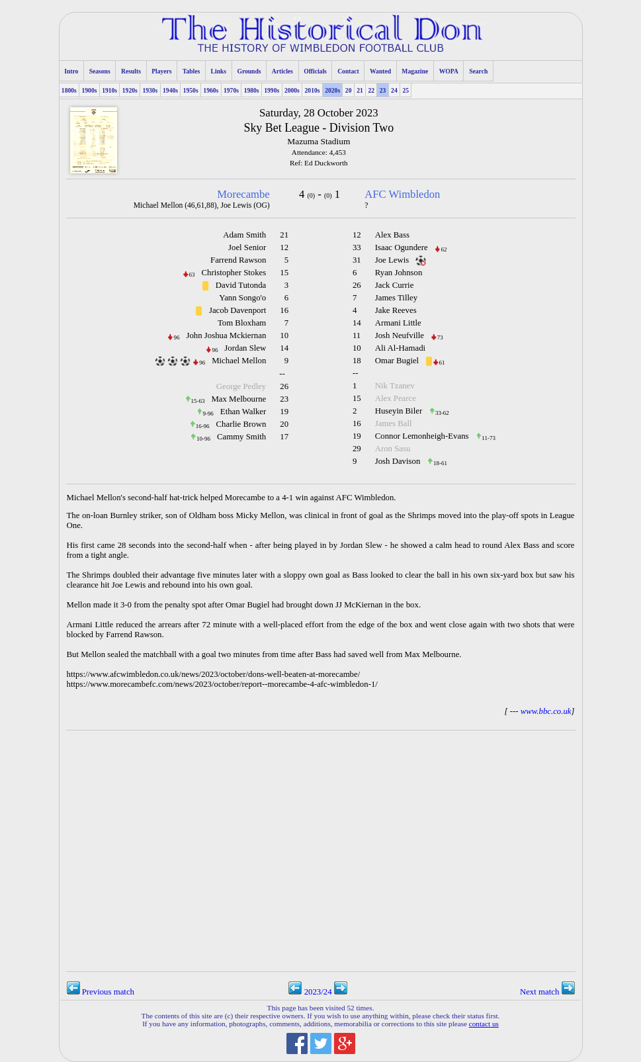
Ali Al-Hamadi (400, 348)
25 (405, 90)
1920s (130, 90)
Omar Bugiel (397, 360)
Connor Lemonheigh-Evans (422, 436)
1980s (251, 90)
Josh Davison (398, 461)
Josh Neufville (399, 335)
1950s (190, 90)
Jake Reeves (396, 310)
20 (348, 90)
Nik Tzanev (395, 385)
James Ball (393, 423)
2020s (332, 90)
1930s (149, 90)
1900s (89, 90)
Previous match (100, 991)
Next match (547, 991)
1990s (271, 90)
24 (394, 90)
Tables (191, 71)
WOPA (448, 71)
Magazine (415, 71)
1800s (69, 90)
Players (161, 71)
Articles (282, 71)
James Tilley (396, 297)
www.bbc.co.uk (546, 711)
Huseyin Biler (398, 411)
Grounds (249, 71)
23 (383, 90)
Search (478, 71)
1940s (170, 90)
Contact (348, 71)
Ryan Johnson (399, 272)
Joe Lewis (392, 260)
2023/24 (317, 991)
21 (360, 90)
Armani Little (398, 323)
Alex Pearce (395, 398)
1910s (109, 90)
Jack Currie (394, 285)
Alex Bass (392, 235)
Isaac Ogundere (401, 247)
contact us (484, 1024)
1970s (231, 90)
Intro (71, 71)
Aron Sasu (393, 448)
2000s (292, 90)
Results (131, 71)
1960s (210, 90)
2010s (312, 90)
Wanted (380, 71)
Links (218, 71)
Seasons (99, 71)
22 (371, 90)
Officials (315, 71)
